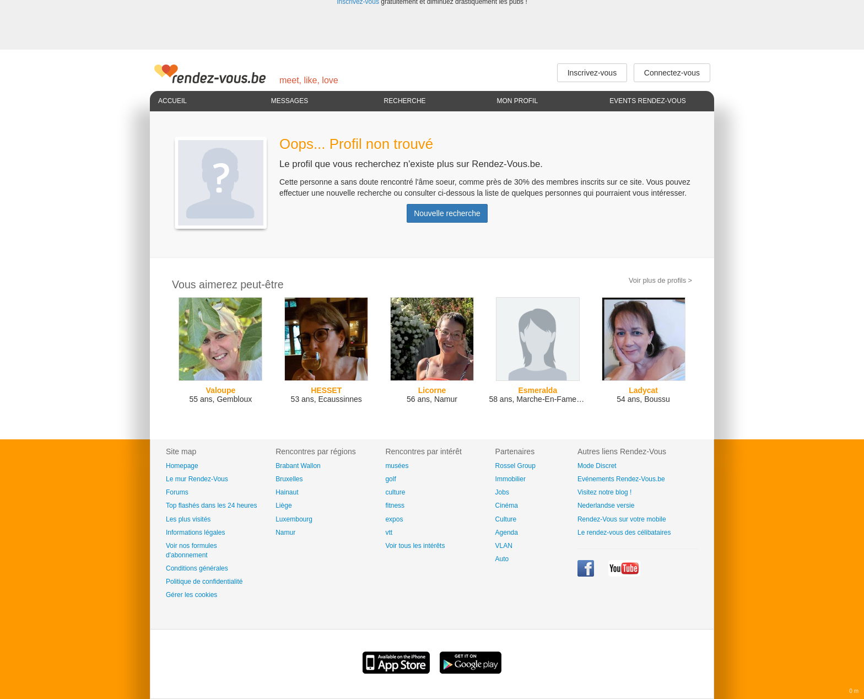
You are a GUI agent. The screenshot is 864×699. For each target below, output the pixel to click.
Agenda (506, 532)
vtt (388, 532)
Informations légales (195, 532)
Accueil (172, 101)
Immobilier (510, 479)
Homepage (182, 466)
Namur (285, 532)
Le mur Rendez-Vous (197, 479)
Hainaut (287, 492)
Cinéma (506, 505)
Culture (506, 519)
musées (396, 466)
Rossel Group (515, 466)
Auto (502, 559)
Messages (289, 101)
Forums (177, 492)
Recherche (405, 101)
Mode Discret (597, 466)
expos (394, 519)
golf (390, 479)
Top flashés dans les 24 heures (211, 505)
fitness (394, 505)
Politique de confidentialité (204, 581)
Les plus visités (188, 519)
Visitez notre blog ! (604, 492)
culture (395, 492)
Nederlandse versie (605, 505)
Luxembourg (294, 519)
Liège (283, 505)
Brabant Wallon (298, 466)
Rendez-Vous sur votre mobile (621, 519)
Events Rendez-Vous (647, 101)
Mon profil (517, 101)
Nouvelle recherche (447, 213)
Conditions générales (197, 568)
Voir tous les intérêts (415, 546)
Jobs (502, 492)
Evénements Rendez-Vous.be (621, 479)
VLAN (503, 546)
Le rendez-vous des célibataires (624, 532)
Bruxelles (289, 479)
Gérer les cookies (191, 595)
